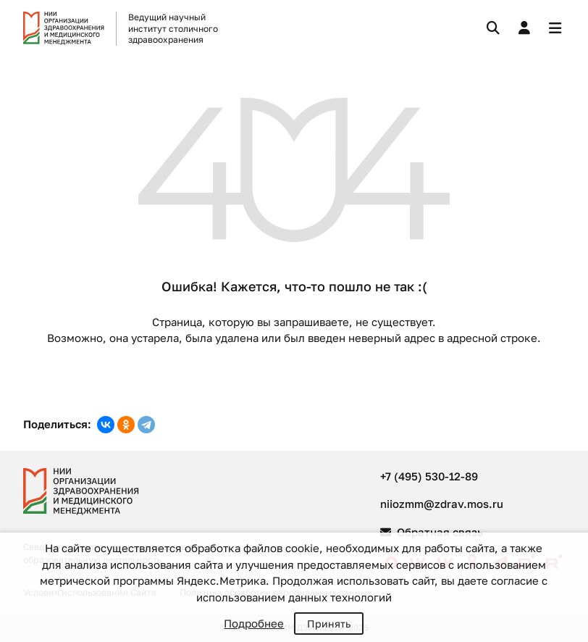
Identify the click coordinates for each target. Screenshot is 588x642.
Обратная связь (431, 531)
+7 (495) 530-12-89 (429, 476)
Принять (328, 623)
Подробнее (254, 623)
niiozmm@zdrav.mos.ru (441, 503)
